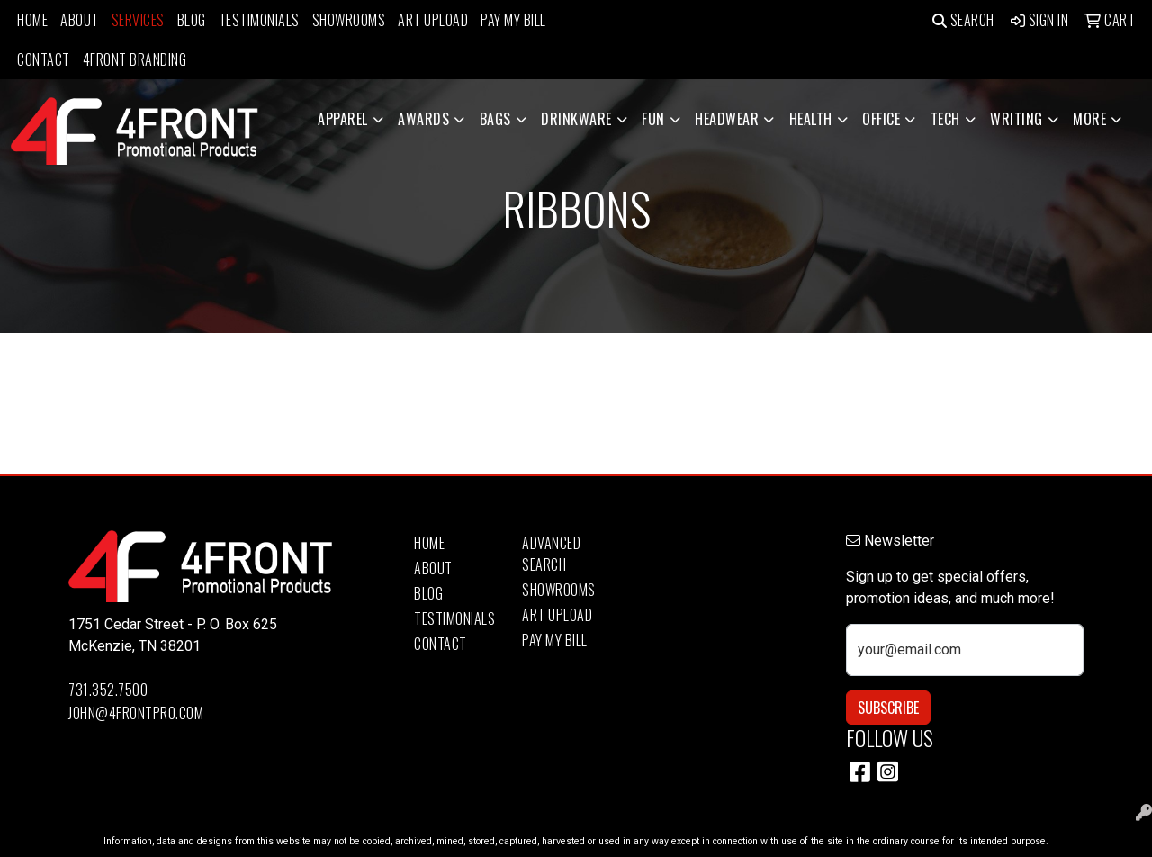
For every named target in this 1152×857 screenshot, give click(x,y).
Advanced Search (551, 553)
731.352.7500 (108, 689)
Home (32, 20)
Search (963, 20)
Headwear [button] (727, 119)
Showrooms (349, 20)
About (79, 20)
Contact (43, 59)
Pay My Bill (513, 20)
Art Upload (433, 20)
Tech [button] (945, 119)
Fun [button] (653, 119)
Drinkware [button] (576, 119)
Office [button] (881, 119)
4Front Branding (135, 59)
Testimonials (259, 20)
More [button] (1089, 119)
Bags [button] (495, 119)
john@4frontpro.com (135, 713)
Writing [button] (1016, 119)
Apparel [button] (343, 119)
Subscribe (888, 707)
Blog (191, 20)
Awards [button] (423, 119)
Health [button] (810, 119)
